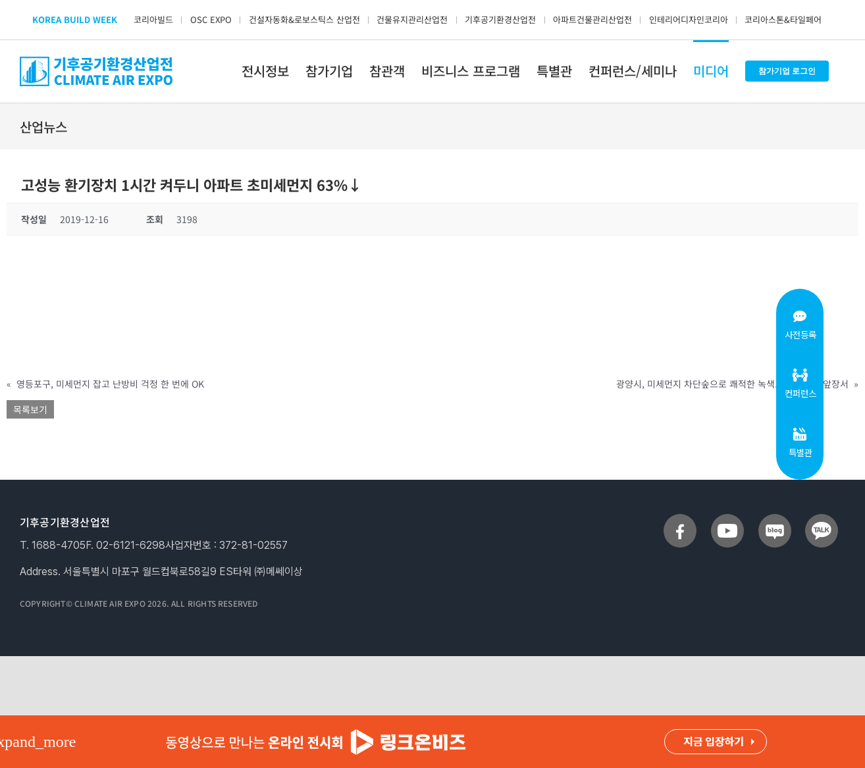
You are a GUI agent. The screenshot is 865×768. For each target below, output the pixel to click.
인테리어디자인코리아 (688, 19)
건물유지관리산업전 (412, 19)
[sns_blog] (774, 519)
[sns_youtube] (727, 519)
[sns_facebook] (680, 519)
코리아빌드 (153, 19)
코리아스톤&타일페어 (783, 19)
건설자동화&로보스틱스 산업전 (304, 19)
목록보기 (30, 409)
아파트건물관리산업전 (592, 19)
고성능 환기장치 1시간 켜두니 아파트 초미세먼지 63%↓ (191, 184)
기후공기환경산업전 (500, 19)
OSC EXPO (211, 19)
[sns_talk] (821, 519)
